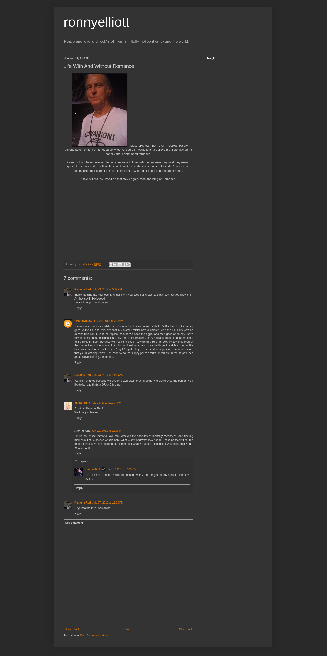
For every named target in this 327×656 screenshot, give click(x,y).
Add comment (74, 523)
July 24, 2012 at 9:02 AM (108, 320)
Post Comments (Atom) (94, 635)
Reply (78, 308)
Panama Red (82, 289)
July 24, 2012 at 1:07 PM (106, 402)
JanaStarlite (82, 402)
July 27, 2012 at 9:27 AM (121, 469)
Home (129, 629)
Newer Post (72, 629)
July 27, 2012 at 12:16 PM (108, 502)
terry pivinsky (83, 320)
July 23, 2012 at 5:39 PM (107, 289)
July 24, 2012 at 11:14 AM (107, 375)
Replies (83, 461)
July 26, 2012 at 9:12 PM (106, 430)
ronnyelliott (96, 21)
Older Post (185, 629)
